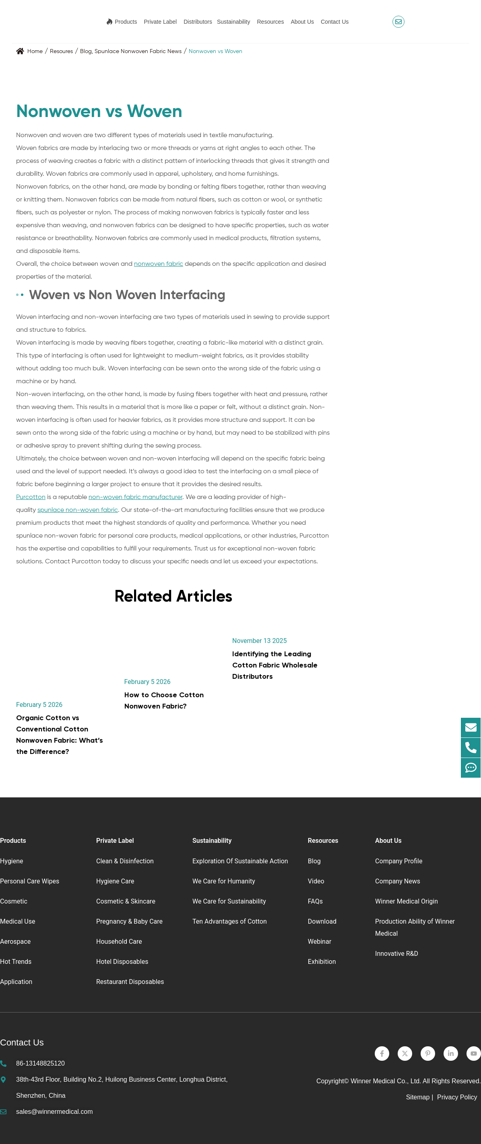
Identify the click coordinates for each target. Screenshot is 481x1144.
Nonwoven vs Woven (215, 51)
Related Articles (173, 596)
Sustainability (233, 22)
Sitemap (418, 1097)
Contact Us (335, 22)
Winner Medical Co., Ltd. (386, 1081)
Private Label (160, 22)
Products (126, 22)
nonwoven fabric (158, 264)
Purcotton (30, 497)
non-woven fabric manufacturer (135, 497)
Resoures (61, 51)
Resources (270, 22)
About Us (302, 22)
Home (35, 51)
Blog (86, 51)
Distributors (198, 22)
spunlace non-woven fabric (77, 510)
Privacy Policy (458, 1097)
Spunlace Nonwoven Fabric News (138, 51)
